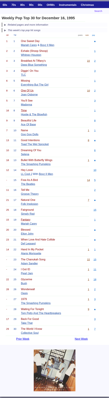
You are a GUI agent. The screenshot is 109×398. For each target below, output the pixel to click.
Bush (24, 283)
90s (31, 5)
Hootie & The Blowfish (34, 114)
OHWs (51, 5)
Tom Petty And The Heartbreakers (41, 313)
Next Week (81, 338)
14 (88, 180)
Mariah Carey (29, 45)
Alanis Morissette (31, 253)
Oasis (24, 293)
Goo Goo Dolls (29, 134)
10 (88, 90)
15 (94, 209)
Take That (27, 323)
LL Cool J (26, 174)
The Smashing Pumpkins (36, 164)
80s (22, 5)
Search (98, 11)
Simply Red (28, 213)
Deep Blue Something (34, 64)
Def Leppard (28, 243)
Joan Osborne (29, 94)
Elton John (27, 233)
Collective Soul (30, 332)
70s (14, 5)
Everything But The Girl (34, 84)
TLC (23, 74)
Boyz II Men (47, 45)
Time (24, 110)
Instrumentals (68, 5)
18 (94, 279)
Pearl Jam (27, 273)
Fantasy (25, 219)
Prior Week (22, 338)
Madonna (26, 104)
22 (88, 60)
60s (5, 5)
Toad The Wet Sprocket (35, 144)
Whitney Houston (31, 55)
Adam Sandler (29, 263)
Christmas (87, 5)
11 (94, 269)
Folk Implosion (29, 204)
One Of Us (27, 90)
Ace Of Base (28, 124)
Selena (25, 154)
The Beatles (28, 184)
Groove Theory (30, 193)
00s (40, 5)
